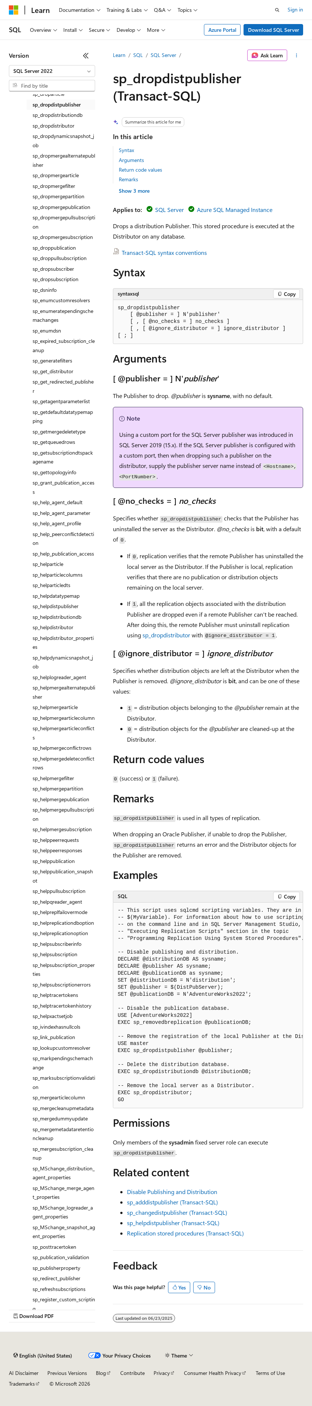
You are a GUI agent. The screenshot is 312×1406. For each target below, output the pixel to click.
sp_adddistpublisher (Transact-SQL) (172, 1202)
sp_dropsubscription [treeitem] (55, 279)
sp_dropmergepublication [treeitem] (61, 206)
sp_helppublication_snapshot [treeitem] (63, 876)
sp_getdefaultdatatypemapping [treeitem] (63, 416)
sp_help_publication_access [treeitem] (63, 553)
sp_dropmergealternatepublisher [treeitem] (64, 160)
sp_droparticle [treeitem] (48, 93)
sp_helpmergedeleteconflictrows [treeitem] (63, 763)
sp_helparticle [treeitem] (48, 563)
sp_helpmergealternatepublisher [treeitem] (64, 692)
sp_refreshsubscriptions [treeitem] (59, 1288)
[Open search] (277, 10)
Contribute (132, 1372)
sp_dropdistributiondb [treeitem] (58, 114)
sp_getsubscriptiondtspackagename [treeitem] (63, 457)
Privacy (162, 1372)
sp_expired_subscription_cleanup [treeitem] (64, 345)
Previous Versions (67, 1372)
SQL (138, 54)
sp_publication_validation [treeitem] (61, 1257)
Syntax (126, 150)
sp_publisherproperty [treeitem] (56, 1267)
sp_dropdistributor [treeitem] (53, 125)
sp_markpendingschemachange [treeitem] (63, 1063)
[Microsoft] (14, 10)
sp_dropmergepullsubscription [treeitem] (64, 222)
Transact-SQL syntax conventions (164, 252)
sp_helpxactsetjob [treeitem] (53, 1015)
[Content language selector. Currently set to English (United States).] (43, 1356)
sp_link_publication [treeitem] (54, 1037)
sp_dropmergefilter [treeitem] (54, 185)
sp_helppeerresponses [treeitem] (57, 850)
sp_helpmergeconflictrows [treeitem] (62, 747)
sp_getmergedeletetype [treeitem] (59, 431)
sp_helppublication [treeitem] (54, 860)
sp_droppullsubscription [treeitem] (60, 258)
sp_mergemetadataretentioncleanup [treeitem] (63, 1134)
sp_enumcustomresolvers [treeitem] (61, 300)
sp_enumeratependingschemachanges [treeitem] (63, 315)
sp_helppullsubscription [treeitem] (59, 890)
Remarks (128, 179)
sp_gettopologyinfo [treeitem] (54, 472)
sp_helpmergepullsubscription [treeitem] (63, 814)
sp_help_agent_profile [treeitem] (57, 523)
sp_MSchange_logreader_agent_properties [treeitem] (63, 1212)
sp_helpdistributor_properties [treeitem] (63, 642)
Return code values (140, 169)
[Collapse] (86, 55)
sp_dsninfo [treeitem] (45, 289)
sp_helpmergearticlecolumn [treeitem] (64, 717)
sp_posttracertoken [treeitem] (54, 1246)
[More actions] (296, 55)
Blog (101, 1372)
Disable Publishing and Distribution (172, 1192)
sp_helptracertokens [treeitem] (55, 994)
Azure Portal (222, 29)
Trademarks (22, 1383)
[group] (208, 1006)
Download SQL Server (273, 29)
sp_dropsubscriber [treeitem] (53, 268)
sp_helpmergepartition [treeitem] (58, 788)
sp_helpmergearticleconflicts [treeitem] (63, 733)
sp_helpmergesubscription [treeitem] (62, 829)
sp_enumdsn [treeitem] (47, 330)
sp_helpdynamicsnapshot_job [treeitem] (63, 662)
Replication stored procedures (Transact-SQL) (185, 1233)
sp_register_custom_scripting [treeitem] (64, 1304)
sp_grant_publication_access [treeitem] (63, 487)
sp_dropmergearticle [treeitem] (56, 175)
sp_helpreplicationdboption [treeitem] (63, 922)
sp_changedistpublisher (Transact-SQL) (177, 1212)
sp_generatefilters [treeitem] (52, 360)
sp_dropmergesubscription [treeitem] (63, 236)
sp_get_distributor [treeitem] (53, 371)
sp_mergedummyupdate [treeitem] (60, 1118)
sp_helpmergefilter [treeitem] (53, 778)
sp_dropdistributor (166, 635)
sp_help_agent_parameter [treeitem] (61, 512)
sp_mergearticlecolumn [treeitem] (59, 1097)
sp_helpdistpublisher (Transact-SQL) (173, 1223)
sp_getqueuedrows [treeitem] (54, 441)
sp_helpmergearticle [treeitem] (55, 707)
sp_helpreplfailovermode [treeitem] (60, 912)
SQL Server (163, 54)
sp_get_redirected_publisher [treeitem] (63, 386)
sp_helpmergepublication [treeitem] (61, 799)
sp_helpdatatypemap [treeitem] (56, 595)
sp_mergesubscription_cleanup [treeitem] (63, 1153)
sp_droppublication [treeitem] (54, 247)
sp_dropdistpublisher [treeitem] (57, 104)
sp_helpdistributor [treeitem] (53, 627)
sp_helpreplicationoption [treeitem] (60, 933)
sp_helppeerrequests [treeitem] (56, 839)
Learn (119, 54)
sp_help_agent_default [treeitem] (58, 502)
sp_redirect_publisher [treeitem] (56, 1278)
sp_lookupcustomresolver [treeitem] (61, 1047)
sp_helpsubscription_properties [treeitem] (64, 969)
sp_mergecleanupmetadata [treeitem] (63, 1108)
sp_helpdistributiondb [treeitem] (57, 616)
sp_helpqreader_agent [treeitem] (57, 901)
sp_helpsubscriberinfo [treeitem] (57, 943)
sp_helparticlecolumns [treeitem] (58, 574)
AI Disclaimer (23, 1372)
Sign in (295, 9)
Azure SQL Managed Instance (234, 209)
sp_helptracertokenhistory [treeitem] (62, 1005)
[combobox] (52, 71)
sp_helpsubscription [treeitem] (55, 954)
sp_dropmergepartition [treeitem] (58, 196)
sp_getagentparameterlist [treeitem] (61, 401)
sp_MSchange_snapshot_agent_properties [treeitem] (64, 1232)
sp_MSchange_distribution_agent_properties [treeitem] (64, 1173)
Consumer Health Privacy (212, 1372)
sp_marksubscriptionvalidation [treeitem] (64, 1082)
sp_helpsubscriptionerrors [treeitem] (62, 984)
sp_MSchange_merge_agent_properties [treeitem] (63, 1192)
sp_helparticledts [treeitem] (51, 585)
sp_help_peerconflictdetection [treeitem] (63, 538)
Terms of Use (270, 1372)
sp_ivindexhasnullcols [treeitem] (56, 1026)
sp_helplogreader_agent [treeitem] (59, 677)
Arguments (131, 159)
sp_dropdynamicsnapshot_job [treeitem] (63, 140)
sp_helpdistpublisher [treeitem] (55, 606)
